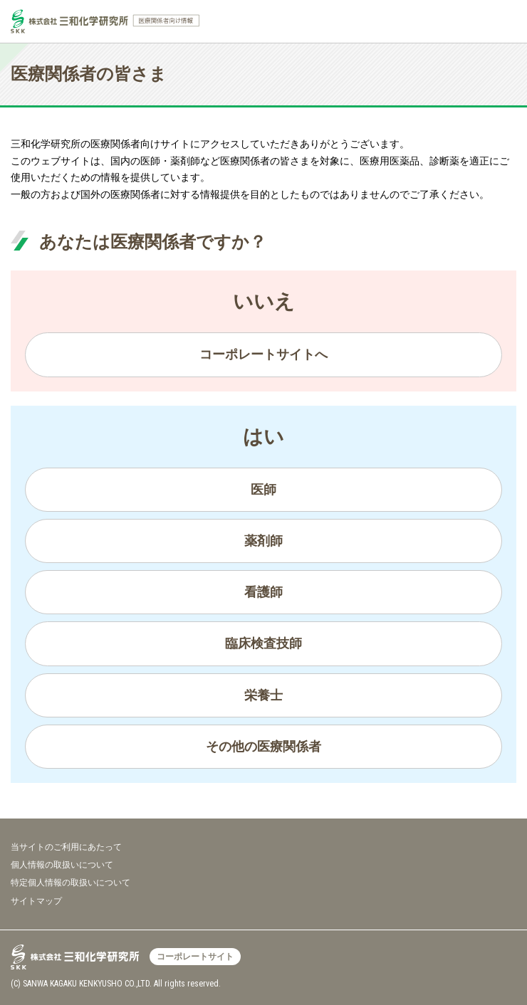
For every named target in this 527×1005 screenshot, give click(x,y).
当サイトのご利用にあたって (66, 847)
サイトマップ (36, 901)
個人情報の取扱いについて (62, 865)
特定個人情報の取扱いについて (70, 883)
